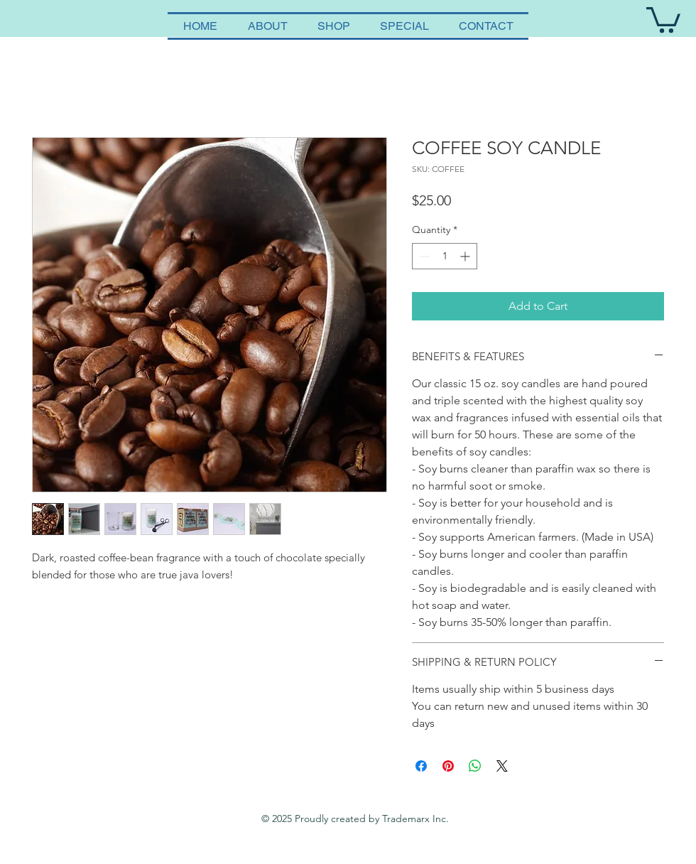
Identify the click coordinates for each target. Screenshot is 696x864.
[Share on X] (502, 765)
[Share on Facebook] (421, 765)
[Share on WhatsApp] (475, 765)
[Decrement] (423, 256)
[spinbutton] (444, 256)
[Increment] (466, 256)
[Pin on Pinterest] (448, 765)
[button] (663, 18)
